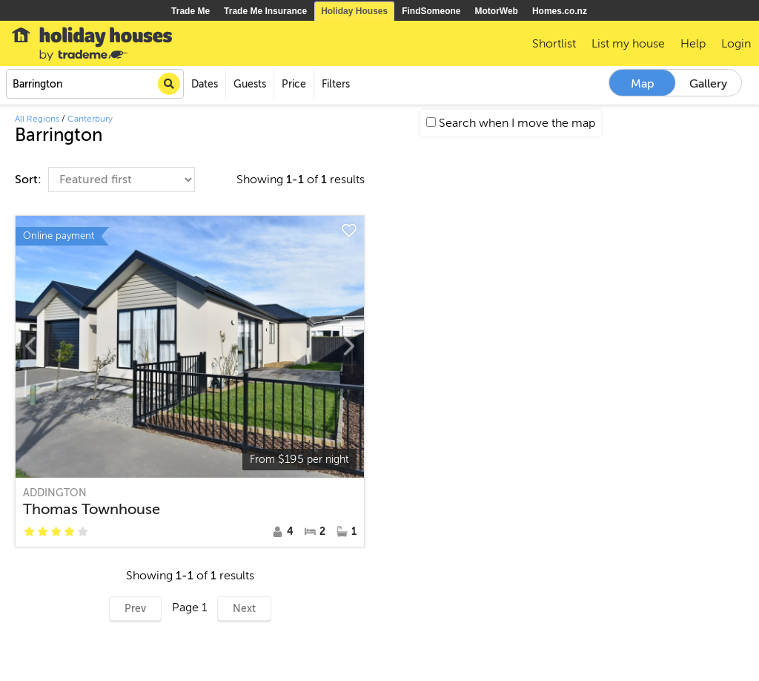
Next (244, 608)
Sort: (29, 179)
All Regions (37, 119)
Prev (135, 608)
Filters (336, 84)
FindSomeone (431, 11)
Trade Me (190, 11)
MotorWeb (496, 11)
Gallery (708, 84)
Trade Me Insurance (265, 11)
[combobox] (95, 84)
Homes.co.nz (559, 11)
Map (642, 84)
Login (736, 43)
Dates (204, 84)
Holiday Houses (354, 11)
